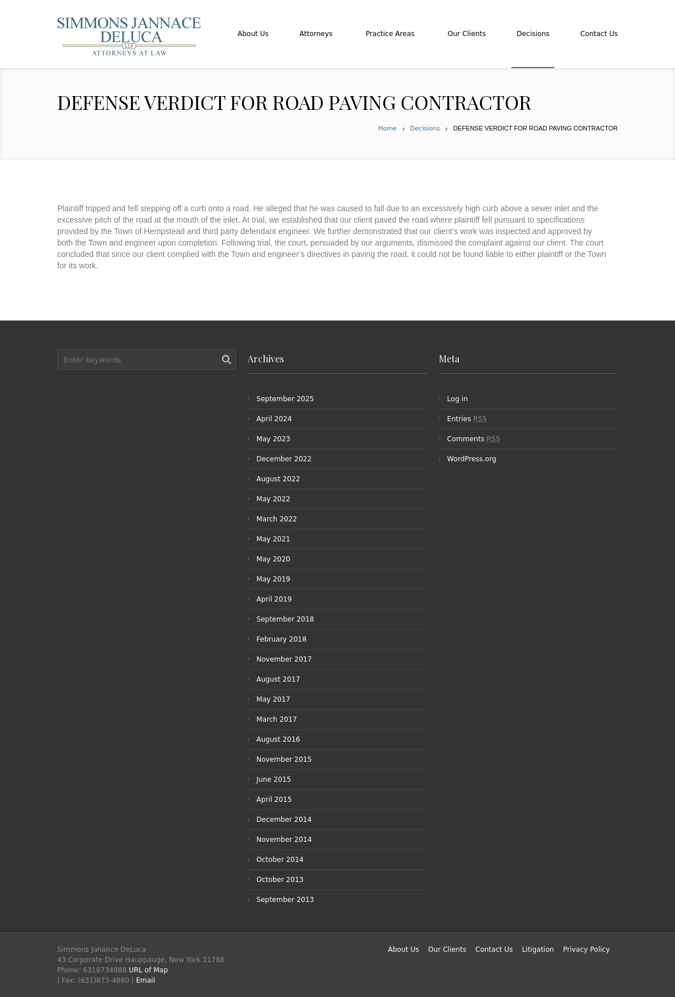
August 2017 (278, 679)
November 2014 (284, 840)
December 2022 (284, 459)
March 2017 (276, 719)
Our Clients (447, 949)
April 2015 (274, 800)
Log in (457, 399)
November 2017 (284, 659)
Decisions (425, 128)
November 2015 (284, 759)
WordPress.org (472, 459)
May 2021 (273, 539)
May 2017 (273, 699)
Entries (467, 419)
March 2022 (276, 519)
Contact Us (494, 949)
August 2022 (278, 479)
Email (145, 980)
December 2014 (284, 820)
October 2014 (279, 860)
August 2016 (278, 739)
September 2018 (285, 619)
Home (387, 128)
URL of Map (148, 970)
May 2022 (273, 499)
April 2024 (274, 419)
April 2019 (274, 599)
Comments (473, 439)
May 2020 (273, 559)
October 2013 (279, 880)
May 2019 (273, 579)
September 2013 (285, 900)
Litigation (538, 949)
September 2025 (285, 399)
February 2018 (281, 639)
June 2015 (273, 780)
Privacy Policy (586, 949)
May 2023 (273, 439)
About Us (403, 949)
